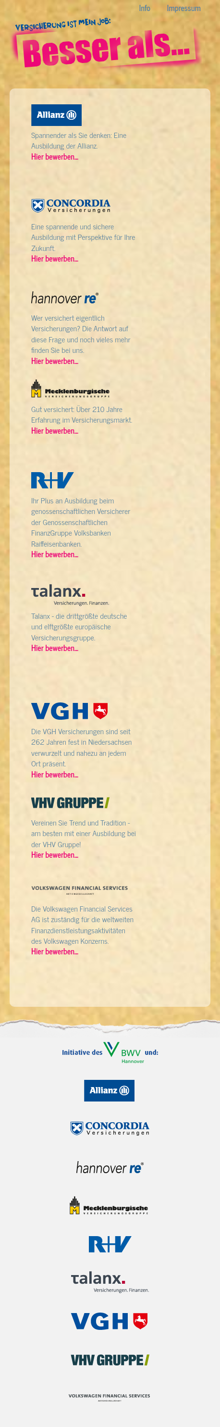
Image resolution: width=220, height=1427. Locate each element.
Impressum (184, 7)
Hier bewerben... (54, 156)
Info (144, 7)
